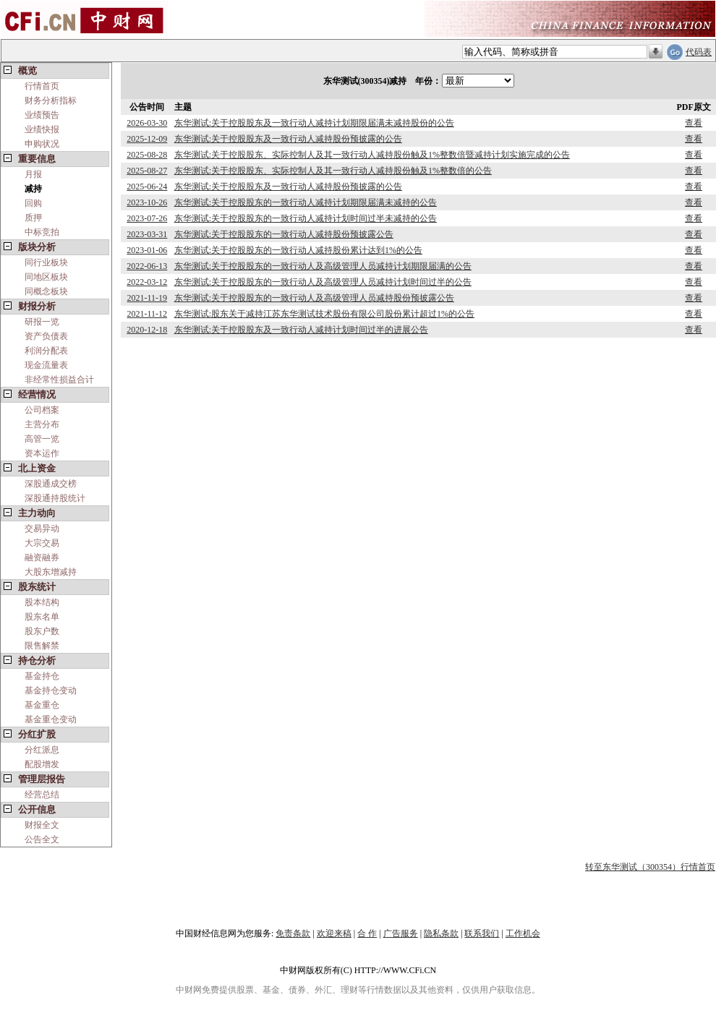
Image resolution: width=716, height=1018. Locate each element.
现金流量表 (46, 365)
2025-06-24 (147, 186)
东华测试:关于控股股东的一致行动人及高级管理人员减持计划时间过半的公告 (323, 282)
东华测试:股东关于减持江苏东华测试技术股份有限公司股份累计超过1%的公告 (324, 314)
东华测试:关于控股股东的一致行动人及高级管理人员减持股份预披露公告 (314, 298)
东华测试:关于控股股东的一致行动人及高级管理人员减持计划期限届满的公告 (323, 266)
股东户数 (42, 631)
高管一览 (42, 439)
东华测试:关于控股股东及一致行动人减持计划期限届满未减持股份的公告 (314, 123)
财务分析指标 (51, 100)
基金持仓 (42, 676)
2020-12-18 (147, 330)
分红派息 (42, 750)
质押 (33, 218)
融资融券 (42, 557)
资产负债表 (46, 336)
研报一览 (42, 322)
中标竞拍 (42, 232)
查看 (693, 123)
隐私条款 (441, 933)
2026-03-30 (147, 123)
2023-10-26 (147, 202)
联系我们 (481, 933)
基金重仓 (42, 705)
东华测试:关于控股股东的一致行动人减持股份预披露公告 (283, 234)
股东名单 (42, 617)
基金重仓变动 (51, 719)
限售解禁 (42, 646)
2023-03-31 (147, 234)
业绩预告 (42, 115)
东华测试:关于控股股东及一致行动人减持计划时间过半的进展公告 (301, 330)
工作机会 (523, 933)
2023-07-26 (147, 218)
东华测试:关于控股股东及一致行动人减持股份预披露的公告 (288, 139)
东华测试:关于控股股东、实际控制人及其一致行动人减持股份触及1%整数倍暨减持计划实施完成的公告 (372, 155)
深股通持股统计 (55, 498)
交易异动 (42, 528)
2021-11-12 (147, 314)
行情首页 (42, 86)
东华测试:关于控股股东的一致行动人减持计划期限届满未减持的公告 (305, 202)
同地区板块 (46, 277)
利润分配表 (46, 351)
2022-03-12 (147, 282)
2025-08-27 (147, 171)
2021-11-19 (147, 298)
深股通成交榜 (51, 484)
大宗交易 (42, 543)
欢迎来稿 (334, 933)
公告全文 (42, 839)
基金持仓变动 (51, 690)
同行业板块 (46, 262)
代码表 (699, 52)
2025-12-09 (147, 139)
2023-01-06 (147, 250)
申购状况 (42, 144)
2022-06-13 (147, 266)
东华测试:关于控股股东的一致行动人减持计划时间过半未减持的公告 (305, 218)
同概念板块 (46, 291)
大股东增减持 (51, 572)
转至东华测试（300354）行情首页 (650, 867)
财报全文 (42, 825)
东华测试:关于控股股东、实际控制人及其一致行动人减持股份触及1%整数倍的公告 (333, 171)
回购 (33, 203)
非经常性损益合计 (59, 380)
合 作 (367, 933)
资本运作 (42, 453)
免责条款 (293, 933)
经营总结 (42, 795)
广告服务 (400, 933)
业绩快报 (42, 129)
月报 (33, 174)
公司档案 (42, 410)
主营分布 (42, 424)
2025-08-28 (147, 155)
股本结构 (42, 602)
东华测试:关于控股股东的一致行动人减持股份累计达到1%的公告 (298, 250)
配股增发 (42, 764)
